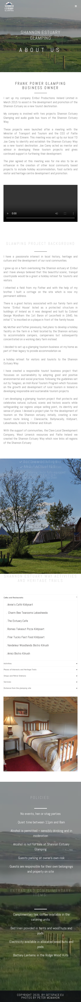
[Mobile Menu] (76, 6)
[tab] (40, 598)
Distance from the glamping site (17, 688)
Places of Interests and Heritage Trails (20, 669)
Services (7, 681)
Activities (8, 663)
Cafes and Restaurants (13, 597)
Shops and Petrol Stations (15, 675)
